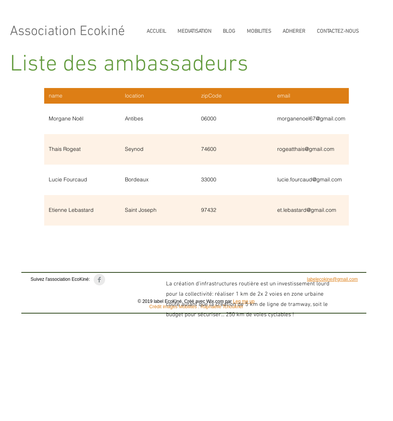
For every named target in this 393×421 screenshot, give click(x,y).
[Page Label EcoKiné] (99, 279)
